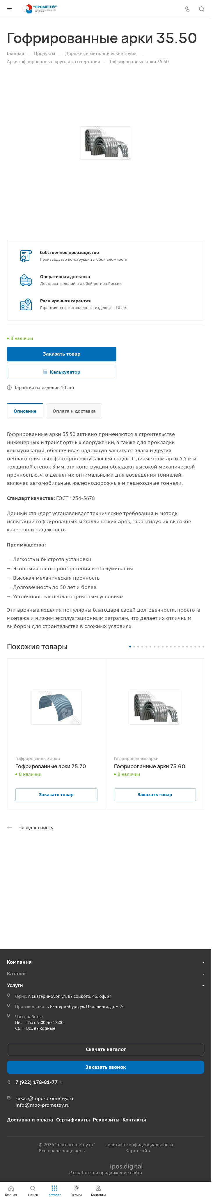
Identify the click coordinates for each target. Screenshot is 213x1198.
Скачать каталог (106, 1049)
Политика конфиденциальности (138, 1144)
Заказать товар (62, 354)
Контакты (134, 1120)
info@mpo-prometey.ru (42, 1105)
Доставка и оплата (30, 1120)
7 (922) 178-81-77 (36, 1082)
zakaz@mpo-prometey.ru (44, 1098)
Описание (25, 411)
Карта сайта (138, 1150)
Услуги (15, 985)
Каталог (16, 973)
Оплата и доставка (74, 411)
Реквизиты (106, 1120)
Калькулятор (65, 372)
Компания (19, 962)
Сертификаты (73, 1120)
